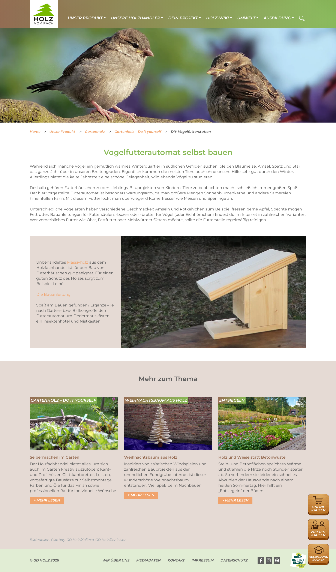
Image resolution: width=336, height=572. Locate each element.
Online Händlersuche (318, 498)
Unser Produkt (85, 18)
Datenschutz (234, 560)
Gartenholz (95, 132)
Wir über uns (115, 560)
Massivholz (77, 262)
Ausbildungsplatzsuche (318, 546)
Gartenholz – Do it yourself (138, 132)
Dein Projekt (183, 18)
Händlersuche (318, 521)
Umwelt (246, 18)
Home (35, 132)
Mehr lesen (48, 500)
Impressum (203, 560)
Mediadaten (148, 560)
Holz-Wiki (217, 18)
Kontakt (176, 560)
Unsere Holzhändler (135, 18)
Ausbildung (277, 18)
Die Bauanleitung (53, 294)
